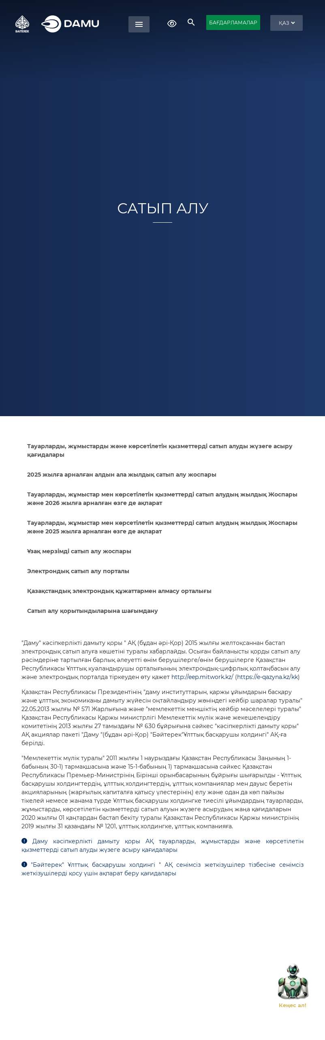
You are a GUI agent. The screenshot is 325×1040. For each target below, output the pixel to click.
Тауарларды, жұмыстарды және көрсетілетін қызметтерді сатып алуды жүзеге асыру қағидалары (160, 450)
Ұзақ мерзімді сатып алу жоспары (79, 551)
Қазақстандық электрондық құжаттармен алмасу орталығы (119, 591)
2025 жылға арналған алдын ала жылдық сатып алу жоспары (121, 474)
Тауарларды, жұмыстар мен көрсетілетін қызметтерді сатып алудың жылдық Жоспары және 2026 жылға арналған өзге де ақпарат (162, 499)
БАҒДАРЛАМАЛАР (233, 22)
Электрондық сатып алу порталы (78, 571)
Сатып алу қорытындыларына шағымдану (92, 611)
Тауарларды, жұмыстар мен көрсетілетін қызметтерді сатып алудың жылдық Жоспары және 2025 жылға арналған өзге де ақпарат (162, 527)
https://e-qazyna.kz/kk (267, 677)
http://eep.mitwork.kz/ (202, 677)
